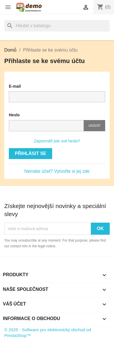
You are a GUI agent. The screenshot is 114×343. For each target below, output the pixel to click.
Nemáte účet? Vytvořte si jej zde (57, 171)
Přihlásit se (30, 153)
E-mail (15, 86)
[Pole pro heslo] (46, 125)
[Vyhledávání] (57, 26)
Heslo (14, 115)
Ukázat (94, 125)
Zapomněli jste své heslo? (57, 141)
